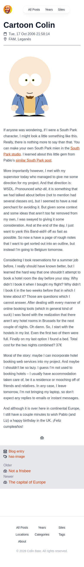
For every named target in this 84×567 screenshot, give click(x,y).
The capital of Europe (27, 482)
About (22, 541)
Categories (42, 534)
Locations (22, 534)
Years (49, 9)
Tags (62, 534)
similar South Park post (34, 160)
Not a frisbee (20, 471)
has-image (17, 456)
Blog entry (16, 451)
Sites (61, 9)
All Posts (34, 9)
